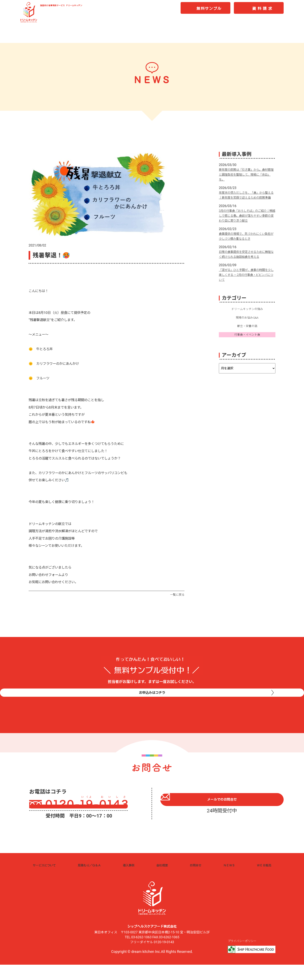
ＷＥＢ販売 (262, 865)
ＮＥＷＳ (229, 865)
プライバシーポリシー (243, 941)
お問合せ (196, 865)
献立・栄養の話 (247, 332)
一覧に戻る (176, 595)
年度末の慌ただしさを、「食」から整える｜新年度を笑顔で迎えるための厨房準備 (247, 197)
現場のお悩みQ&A (247, 323)
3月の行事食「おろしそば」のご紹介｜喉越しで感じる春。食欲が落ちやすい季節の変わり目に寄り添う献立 (247, 220)
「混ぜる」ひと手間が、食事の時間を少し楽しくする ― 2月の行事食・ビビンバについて (247, 280)
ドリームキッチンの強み (247, 314)
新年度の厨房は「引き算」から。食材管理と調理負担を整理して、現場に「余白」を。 (247, 174)
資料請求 (263, 10)
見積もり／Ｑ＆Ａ (93, 865)
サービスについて (47, 865)
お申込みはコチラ (152, 701)
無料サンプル (209, 10)
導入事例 (132, 865)
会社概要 (164, 865)
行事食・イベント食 (247, 341)
